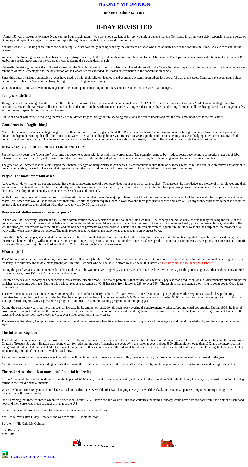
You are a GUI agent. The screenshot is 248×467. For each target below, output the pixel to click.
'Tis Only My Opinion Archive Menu (28, 456)
